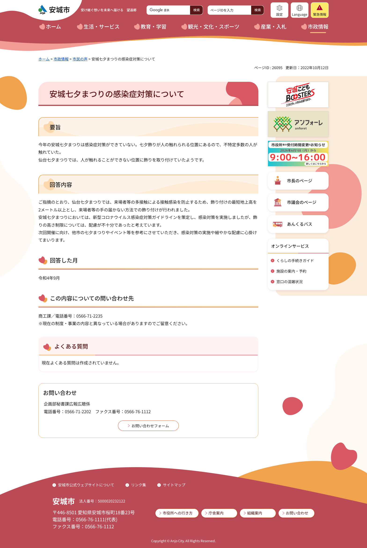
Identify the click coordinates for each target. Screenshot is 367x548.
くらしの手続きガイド (295, 260)
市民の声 (80, 59)
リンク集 (138, 485)
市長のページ (299, 180)
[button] (279, 10)
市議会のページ (301, 202)
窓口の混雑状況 (289, 281)
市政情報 (61, 59)
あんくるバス (299, 224)
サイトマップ (174, 485)
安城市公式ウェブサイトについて (86, 485)
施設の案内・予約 (291, 271)
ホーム (44, 59)
